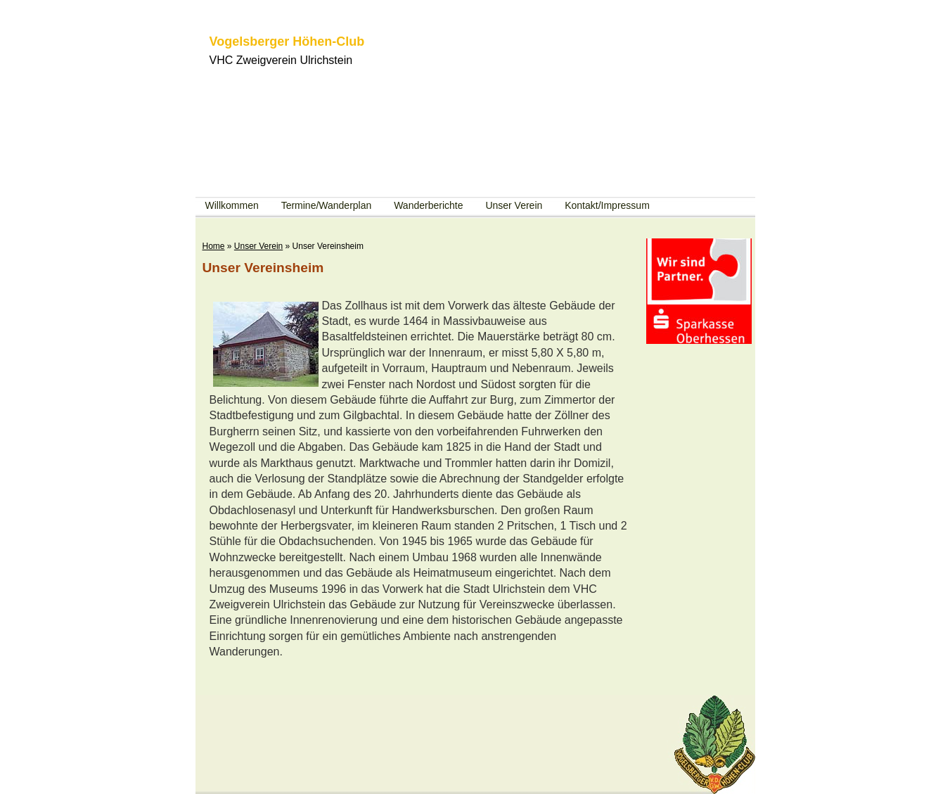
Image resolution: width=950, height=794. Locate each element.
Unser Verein (513, 205)
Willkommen (232, 205)
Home (214, 246)
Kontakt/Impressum (607, 205)
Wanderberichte (428, 205)
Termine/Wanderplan (326, 205)
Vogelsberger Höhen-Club (287, 41)
